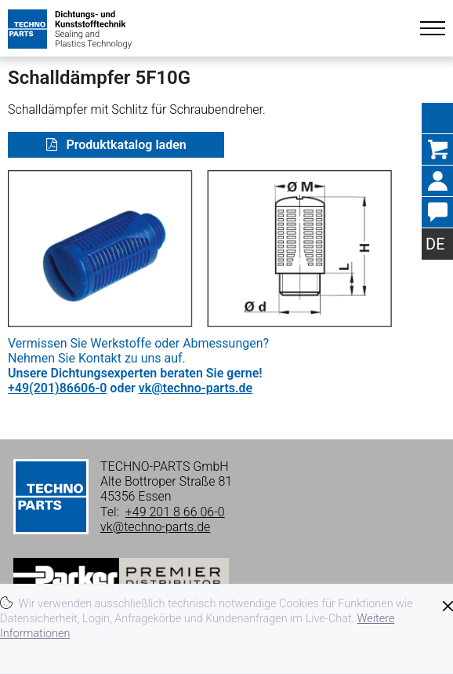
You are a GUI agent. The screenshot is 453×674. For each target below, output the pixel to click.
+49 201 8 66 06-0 (175, 512)
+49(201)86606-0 (57, 388)
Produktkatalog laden (125, 144)
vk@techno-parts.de (195, 388)
